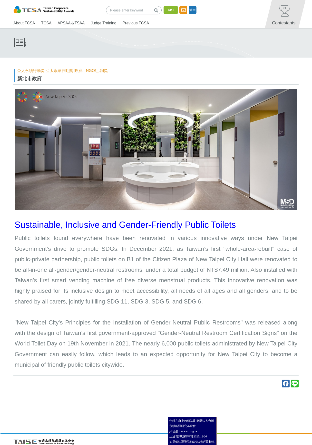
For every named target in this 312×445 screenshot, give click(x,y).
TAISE (171, 10)
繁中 (192, 10)
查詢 (157, 10)
